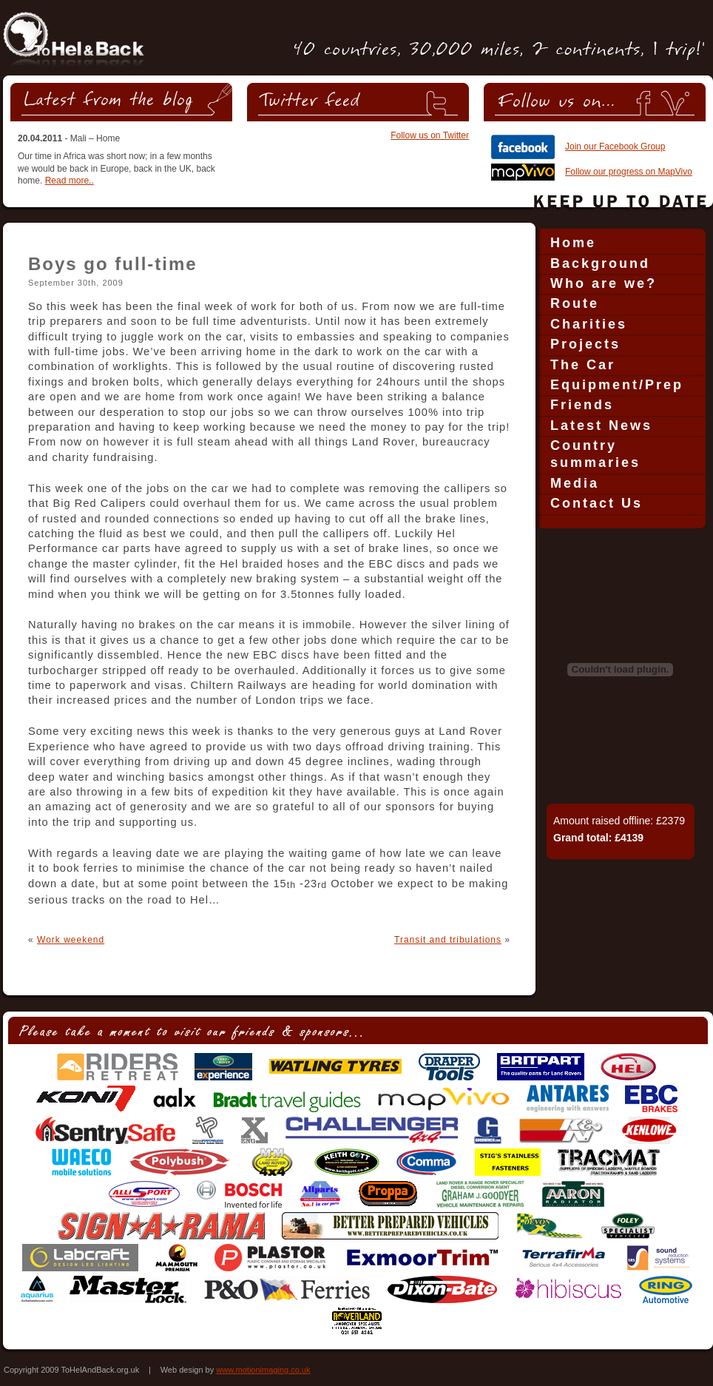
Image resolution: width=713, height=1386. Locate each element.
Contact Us (596, 503)
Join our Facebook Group (615, 146)
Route (574, 303)
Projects (585, 344)
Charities (588, 324)
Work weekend (70, 940)
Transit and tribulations (447, 940)
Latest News (601, 425)
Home (573, 242)
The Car (582, 364)
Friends (582, 404)
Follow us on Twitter (430, 135)
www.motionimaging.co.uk (263, 1369)
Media (574, 483)
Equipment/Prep (616, 384)
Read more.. (69, 180)
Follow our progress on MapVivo (628, 171)
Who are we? (603, 283)
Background (600, 263)
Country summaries (595, 454)
